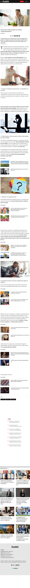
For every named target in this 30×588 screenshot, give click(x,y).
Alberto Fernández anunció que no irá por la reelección (19, 170)
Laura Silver (3, 33)
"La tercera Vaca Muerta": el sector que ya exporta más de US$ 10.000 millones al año (22, 483)
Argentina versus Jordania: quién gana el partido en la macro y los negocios (7, 536)
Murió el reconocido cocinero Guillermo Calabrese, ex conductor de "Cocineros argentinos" (19, 246)
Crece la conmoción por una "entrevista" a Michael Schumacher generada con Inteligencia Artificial (19, 209)
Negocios (8, 399)
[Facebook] (11, 565)
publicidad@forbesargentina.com (8, 551)
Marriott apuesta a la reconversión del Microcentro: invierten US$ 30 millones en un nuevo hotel (15, 426)
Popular (9, 418)
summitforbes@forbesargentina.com (8, 554)
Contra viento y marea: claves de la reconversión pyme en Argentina (6, 519)
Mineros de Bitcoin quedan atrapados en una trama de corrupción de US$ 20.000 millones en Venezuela (20, 354)
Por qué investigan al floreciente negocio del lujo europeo (19, 328)
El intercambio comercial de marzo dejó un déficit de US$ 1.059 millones (19, 381)
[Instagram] (15, 565)
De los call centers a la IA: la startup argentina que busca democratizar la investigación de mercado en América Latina (22, 537)
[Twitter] (13, 565)
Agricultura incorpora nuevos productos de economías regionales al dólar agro (19, 217)
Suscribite (21, 1)
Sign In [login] (26, 1)
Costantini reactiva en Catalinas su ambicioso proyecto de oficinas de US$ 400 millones (15, 437)
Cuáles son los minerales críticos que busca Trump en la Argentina (7, 482)
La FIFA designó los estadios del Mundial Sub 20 (19, 361)
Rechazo (13, 399)
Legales (6, 562)
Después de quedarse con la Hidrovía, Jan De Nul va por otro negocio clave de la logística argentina (15, 434)
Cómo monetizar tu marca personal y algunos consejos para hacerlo (20, 389)
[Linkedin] (18, 565)
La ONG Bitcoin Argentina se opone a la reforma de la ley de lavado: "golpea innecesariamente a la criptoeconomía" (18, 254)
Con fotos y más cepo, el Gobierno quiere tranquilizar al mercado (19, 293)
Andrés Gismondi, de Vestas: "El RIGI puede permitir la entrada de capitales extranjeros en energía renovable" (22, 501)
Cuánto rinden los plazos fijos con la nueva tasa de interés (20, 336)
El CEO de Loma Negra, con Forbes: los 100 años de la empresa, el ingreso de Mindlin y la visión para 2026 (7, 501)
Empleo (2, 399)
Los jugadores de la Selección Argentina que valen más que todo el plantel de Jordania (22, 519)
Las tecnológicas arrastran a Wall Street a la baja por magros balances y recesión (19, 300)
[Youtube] (17, 565)
